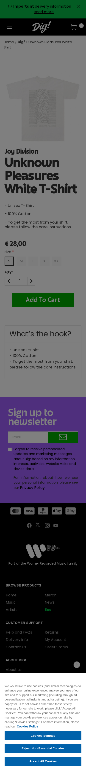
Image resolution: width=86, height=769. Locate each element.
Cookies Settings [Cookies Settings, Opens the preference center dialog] (43, 738)
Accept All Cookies (43, 763)
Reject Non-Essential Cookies (43, 751)
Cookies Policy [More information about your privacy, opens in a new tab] (27, 728)
